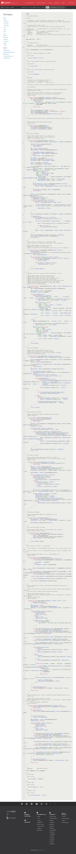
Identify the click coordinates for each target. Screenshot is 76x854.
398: (24, 527)
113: (24, 153)
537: (24, 714)
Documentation (29, 2)
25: (24, 45)
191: (24, 257)
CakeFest (51, 832)
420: (24, 555)
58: (24, 84)
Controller (11, 26)
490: (24, 652)
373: (24, 494)
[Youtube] (36, 804)
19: (24, 38)
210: (24, 279)
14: (24, 31)
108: (24, 147)
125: (24, 168)
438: (24, 582)
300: (24, 401)
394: (24, 522)
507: (24, 676)
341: (24, 454)
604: (24, 798)
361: (24, 478)
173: (24, 235)
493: (24, 655)
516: (24, 688)
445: (24, 591)
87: (24, 122)
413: (24, 544)
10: (24, 25)
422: (24, 557)
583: (24, 774)
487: (24, 648)
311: (24, 414)
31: (24, 53)
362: (24, 479)
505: (24, 674)
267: (24, 355)
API (38, 818)
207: (24, 275)
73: (24, 104)
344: (24, 457)
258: (24, 344)
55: (24, 81)
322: (24, 428)
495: (24, 659)
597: (24, 790)
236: (24, 315)
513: (24, 684)
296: (24, 396)
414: (24, 546)
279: (24, 372)
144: (24, 194)
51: (24, 76)
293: (24, 393)
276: (24, 369)
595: (24, 788)
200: (24, 267)
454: (24, 603)
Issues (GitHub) (53, 818)
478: (24, 634)
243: (24, 324)
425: (24, 562)
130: (24, 175)
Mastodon (51, 843)
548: (24, 727)
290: (24, 390)
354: (24, 469)
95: (24, 131)
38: (24, 61)
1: (24, 13)
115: (24, 155)
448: (24, 594)
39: (24, 62)
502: (24, 669)
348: (24, 462)
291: (24, 391)
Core (4, 27)
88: (24, 123)
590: (24, 782)
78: (24, 110)
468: (24, 620)
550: (24, 730)
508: (24, 677)
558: (24, 740)
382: (24, 507)
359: (24, 476)
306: (24, 408)
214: (24, 284)
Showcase (28, 821)
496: (24, 660)
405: (24, 535)
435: (24, 578)
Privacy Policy (40, 826)
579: (24, 769)
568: (24, 756)
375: (24, 497)
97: (24, 133)
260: (24, 346)
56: (24, 82)
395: (24, 523)
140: (24, 189)
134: (24, 181)
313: (24, 416)
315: (24, 419)
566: (24, 754)
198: (24, 265)
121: (24, 162)
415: (24, 547)
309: (24, 412)
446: (24, 592)
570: (24, 759)
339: (24, 451)
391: (24, 518)
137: (24, 184)
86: (24, 120)
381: (24, 506)
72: (24, 102)
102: (24, 139)
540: (24, 718)
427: (24, 564)
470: (24, 622)
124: (24, 166)
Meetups (51, 828)
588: (24, 780)
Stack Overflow (65, 818)
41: (24, 65)
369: (24, 487)
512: (24, 683)
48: (24, 73)
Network (11, 37)
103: (24, 140)
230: (24, 304)
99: (24, 136)
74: (24, 105)
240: (24, 320)
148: (24, 200)
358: (24, 475)
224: (24, 296)
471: (24, 625)
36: (24, 59)
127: (24, 172)
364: (24, 482)
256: (24, 342)
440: (24, 584)
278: (24, 371)
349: (24, 463)
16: (24, 33)
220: (24, 292)
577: (24, 767)
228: (24, 302)
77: (24, 109)
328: (24, 435)
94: (24, 130)
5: (24, 18)
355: (24, 470)
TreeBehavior (6, 58)
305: (24, 407)
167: (24, 226)
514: (24, 685)
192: (24, 258)
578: (24, 768)
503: (24, 671)
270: (24, 359)
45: (24, 69)
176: (24, 238)
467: (24, 619)
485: (24, 646)
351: (24, 465)
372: (24, 493)
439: (24, 583)
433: (24, 574)
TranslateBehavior (8, 56)
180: (24, 243)
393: (24, 520)
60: (24, 88)
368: (24, 486)
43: (24, 67)
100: (24, 137)
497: (24, 661)
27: (24, 48)
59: (24, 87)
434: (24, 576)
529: (24, 704)
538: (24, 716)
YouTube (51, 837)
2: (24, 14)
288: (24, 386)
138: (24, 186)
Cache (11, 20)
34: (24, 56)
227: (24, 301)
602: (24, 796)
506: (24, 675)
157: (24, 212)
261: (24, 348)
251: (24, 335)
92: (24, 127)
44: (24, 68)
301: (24, 402)
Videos (39, 820)
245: (24, 327)
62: (24, 90)
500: (24, 666)
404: (24, 534)
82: (24, 115)
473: (24, 627)
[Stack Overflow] (54, 804)
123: (24, 165)
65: (24, 94)
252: (24, 336)
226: (24, 300)
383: (24, 508)
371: (24, 490)
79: (24, 111)
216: (24, 286)
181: (24, 244)
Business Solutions (41, 2)
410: (24, 541)
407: (24, 537)
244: (24, 325)
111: (24, 151)
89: (24, 124)
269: (24, 357)
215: (24, 285)
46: (24, 70)
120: (24, 161)
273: (24, 364)
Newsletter (52, 834)
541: (24, 719)
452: (24, 600)
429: (24, 567)
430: (24, 568)
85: (24, 118)
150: (24, 202)
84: (24, 117)
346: (24, 459)
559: (24, 741)
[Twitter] (22, 804)
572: (24, 761)
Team (63, 2)
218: (24, 289)
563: (24, 749)
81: (24, 113)
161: (24, 218)
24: (24, 44)
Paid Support (65, 822)
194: (24, 260)
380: (24, 505)
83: (24, 116)
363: (24, 480)
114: (24, 154)
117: (24, 158)
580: (24, 770)
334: (24, 445)
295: (24, 395)
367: (24, 485)
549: (24, 728)
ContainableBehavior (9, 52)
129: (24, 174)
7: (24, 20)
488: (24, 649)
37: (24, 60)
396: (24, 525)
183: (24, 246)
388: (24, 514)
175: (24, 237)
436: (24, 579)
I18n (4, 31)
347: (24, 461)
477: (24, 632)
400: (24, 529)
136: (24, 183)
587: (24, 779)
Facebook (51, 839)
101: (24, 138)
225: (24, 299)
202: (24, 270)
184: (24, 247)
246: (24, 328)
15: (24, 32)
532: (24, 707)
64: (24, 92)
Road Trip (56, 2)
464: (24, 615)
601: (24, 795)
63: (24, 91)
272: (24, 363)
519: (24, 691)
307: (24, 409)
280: (24, 374)
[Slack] (51, 804)
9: (24, 24)
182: (24, 245)
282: (24, 377)
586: (24, 777)
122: (24, 164)
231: (24, 306)
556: (24, 737)
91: (24, 126)
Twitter (51, 841)
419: (24, 554)
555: (24, 735)
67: (24, 96)
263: (24, 350)
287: (24, 385)
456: (24, 605)
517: (24, 689)
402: (24, 532)
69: (24, 98)
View (11, 45)
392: (24, 519)
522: (24, 695)
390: (24, 516)
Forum (64, 816)
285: (24, 380)
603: (24, 797)
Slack (63, 820)
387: (24, 513)
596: (24, 789)
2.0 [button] (47, 7)
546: (24, 725)
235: (24, 313)
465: (24, 617)
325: (24, 431)
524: (24, 697)
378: (24, 501)
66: (24, 95)
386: (24, 512)
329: (24, 437)
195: (24, 261)
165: (24, 224)
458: (24, 607)
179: (24, 242)
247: (24, 329)
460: (24, 611)
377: (24, 499)
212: (24, 281)
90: (24, 125)
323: (24, 429)
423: (24, 558)
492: (24, 654)
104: (24, 141)
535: (24, 711)
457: (24, 606)
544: (24, 723)
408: (24, 539)
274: (24, 366)
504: (24, 673)
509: (24, 680)
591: (24, 783)
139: (24, 188)
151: (24, 203)
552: (24, 732)
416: (24, 548)
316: (24, 420)
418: (24, 553)
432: (24, 571)
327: (24, 434)
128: (24, 173)
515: (24, 687)
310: (24, 413)
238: (24, 317)
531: (24, 706)
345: (24, 458)
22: (24, 41)
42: (24, 66)
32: (24, 54)
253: (24, 338)
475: (24, 629)
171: (24, 232)
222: (24, 294)
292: (24, 392)
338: (24, 450)
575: (24, 765)
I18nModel (6, 54)
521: (24, 694)
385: (24, 511)
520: (24, 692)
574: (24, 763)
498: (24, 662)
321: (24, 427)
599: (24, 792)
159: (24, 216)
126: (24, 171)
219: (24, 290)
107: (24, 146)
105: (24, 144)
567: (24, 755)
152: (24, 204)
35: (24, 58)
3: (24, 16)
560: (24, 744)
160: (24, 217)
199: (24, 266)
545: (24, 724)
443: (24, 588)
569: (24, 758)
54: (24, 80)
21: (24, 40)
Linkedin (51, 836)
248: (24, 330)
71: (24, 101)
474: (24, 628)
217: (24, 288)
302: (24, 403)
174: (24, 236)
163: (24, 221)
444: (24, 589)
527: (24, 702)
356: (24, 472)
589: (24, 781)
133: (24, 180)
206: (24, 274)
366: (24, 484)
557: (24, 739)
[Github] (46, 804)
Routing (11, 39)
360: (24, 477)
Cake (11, 18)
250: (24, 332)
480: (24, 636)
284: (24, 379)
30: (24, 52)
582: (24, 773)
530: (24, 705)
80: (24, 112)
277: (24, 370)
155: (24, 210)
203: (24, 271)
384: (24, 509)
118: (24, 159)
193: (24, 259)
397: (24, 526)
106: (24, 145)
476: (24, 631)
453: (24, 601)
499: (24, 663)
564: (24, 751)
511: (24, 682)
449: (24, 597)
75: (24, 106)
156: (24, 211)
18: (24, 37)
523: (24, 696)
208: (24, 276)
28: (24, 49)
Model (11, 35)
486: (24, 647)
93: (24, 129)
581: (24, 772)
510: (24, 681)
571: (24, 760)
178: (24, 240)
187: (24, 251)
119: (24, 160)
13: (24, 28)
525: (24, 698)
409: (24, 540)
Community (71, 2)
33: (24, 55)
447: (24, 593)
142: (24, 191)
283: (24, 378)
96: (24, 132)
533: (24, 709)
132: (24, 179)
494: (24, 656)
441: (24, 585)
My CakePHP (52, 830)
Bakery (51, 820)
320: (24, 426)
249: (24, 331)
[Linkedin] (41, 804)
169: (24, 229)
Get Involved (52, 816)
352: (24, 466)
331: (24, 441)
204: (24, 272)
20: (24, 39)
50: (24, 75)
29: (24, 51)
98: (24, 134)
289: (24, 387)
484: (24, 645)
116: (24, 157)
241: (24, 321)
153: (24, 208)
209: (24, 278)
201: (24, 268)
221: (24, 293)
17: (24, 34)
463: (24, 614)
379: (24, 502)
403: (24, 533)
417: (24, 550)
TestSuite (11, 41)
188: (24, 252)
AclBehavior (6, 50)
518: (24, 690)
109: (24, 148)
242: (24, 323)
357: (24, 473)
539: (24, 717)
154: (24, 209)
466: (24, 618)
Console (11, 24)
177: (24, 239)
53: (24, 78)
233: (24, 308)
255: (24, 341)
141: (24, 190)
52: (24, 77)
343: (24, 456)
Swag (50, 2)
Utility (5, 43)
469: (24, 621)
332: (24, 443)
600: (24, 794)
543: (24, 721)
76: (24, 108)
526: (24, 699)
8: (24, 21)
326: (24, 433)
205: (24, 273)
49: (24, 74)
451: (24, 599)
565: (24, 752)
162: (24, 219)
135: (24, 182)
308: (24, 410)
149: (24, 201)
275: (24, 367)
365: (24, 483)
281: (24, 376)
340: (24, 452)
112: (24, 152)
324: (24, 430)
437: (24, 581)
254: (24, 339)
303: (24, 405)
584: (24, 775)
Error (4, 29)
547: (24, 726)
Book (38, 816)
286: (24, 382)
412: (24, 543)
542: (24, 720)
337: (24, 449)
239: (24, 318)
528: (24, 703)
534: (24, 710)
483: (24, 642)
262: (24, 349)
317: (24, 421)
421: (24, 556)
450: (24, 598)
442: (24, 586)
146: (24, 197)
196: (24, 263)
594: (24, 787)
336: (24, 448)
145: (24, 196)
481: (24, 639)
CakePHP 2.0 (7, 7)
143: (24, 193)
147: (24, 198)
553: (24, 733)
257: (24, 343)
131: (24, 176)
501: (24, 668)
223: (24, 295)
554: (24, 734)
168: (24, 228)
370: (24, 488)
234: (24, 310)
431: (24, 570)
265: (24, 352)
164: (24, 223)
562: (24, 747)
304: (24, 406)
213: (24, 282)
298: (24, 399)
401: (24, 530)
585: (24, 776)
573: (24, 762)
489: (24, 650)
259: (24, 345)
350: (24, 464)
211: (24, 280)
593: (24, 786)
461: (24, 612)
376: (24, 498)
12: (24, 27)
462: (24, 613)
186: (24, 250)
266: (24, 353)
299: (24, 400)
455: (24, 604)
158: (24, 214)
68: (24, 97)
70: (24, 99)
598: (24, 791)
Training (51, 826)
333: (24, 444)
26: (24, 46)
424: (24, 560)
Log (11, 34)
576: (24, 766)
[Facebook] (31, 804)
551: (24, 731)
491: (24, 653)
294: (24, 394)
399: (24, 528)
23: (24, 42)
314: (24, 417)
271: (24, 362)
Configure (6, 21)
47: (24, 72)
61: (24, 89)
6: (24, 19)
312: (24, 415)
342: (24, 455)
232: (24, 307)
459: (24, 610)
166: (24, 225)
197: (24, 264)
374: (24, 496)
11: (24, 26)
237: (24, 316)
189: (24, 254)
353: (24, 468)
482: (24, 640)
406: (24, 536)
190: (24, 256)
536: (24, 713)
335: (24, 447)
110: (24, 150)
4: (24, 17)
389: (24, 515)
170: (24, 230)
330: (24, 440)
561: (24, 745)
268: (24, 356)
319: (24, 423)
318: (24, 422)
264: (24, 351)
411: (24, 542)
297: (24, 398)
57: (24, 83)
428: (24, 565)
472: (24, 626)
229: (24, 303)
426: (24, 563)
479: (24, 635)
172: (24, 233)
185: (24, 249)
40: (24, 63)
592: (24, 784)
